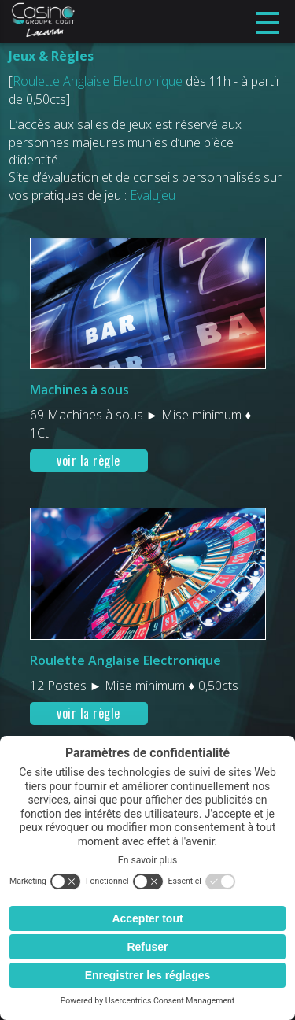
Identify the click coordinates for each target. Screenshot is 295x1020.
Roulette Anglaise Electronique (125, 660)
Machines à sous (79, 389)
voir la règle (88, 460)
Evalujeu (152, 195)
